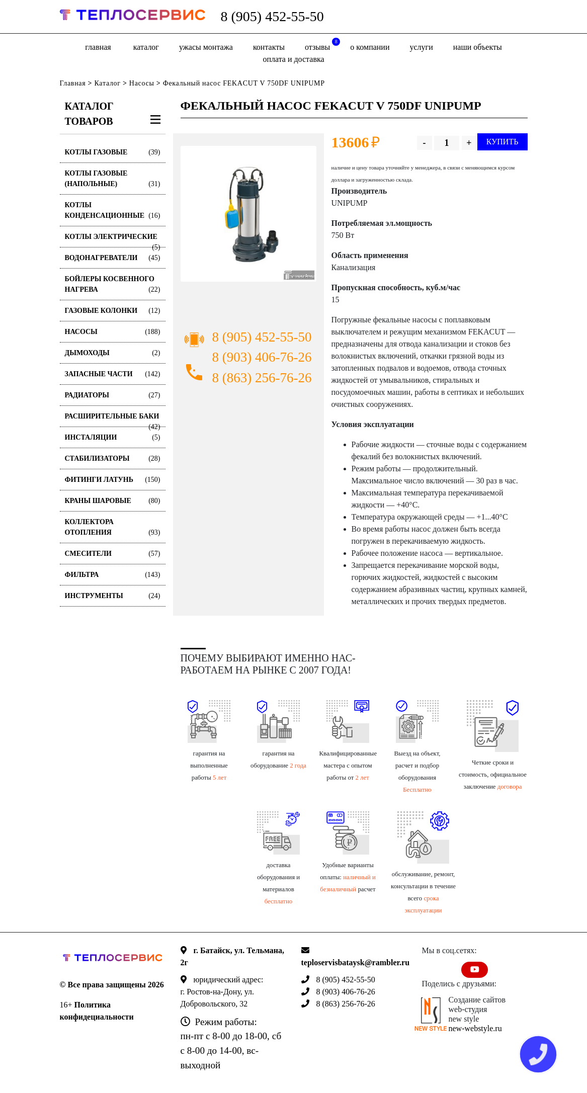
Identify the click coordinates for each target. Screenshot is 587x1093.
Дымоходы (112, 353)
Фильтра (112, 574)
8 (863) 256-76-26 (262, 377)
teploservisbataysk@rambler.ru (355, 962)
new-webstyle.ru (475, 1028)
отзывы (322, 44)
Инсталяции (112, 437)
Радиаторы (112, 395)
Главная (98, 47)
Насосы (141, 83)
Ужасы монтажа (206, 47)
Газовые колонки (112, 310)
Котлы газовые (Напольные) (112, 179)
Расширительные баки (112, 419)
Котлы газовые (112, 152)
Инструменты (112, 596)
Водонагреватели (112, 258)
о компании (369, 47)
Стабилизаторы (112, 458)
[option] (248, 214)
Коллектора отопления (112, 528)
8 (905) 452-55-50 (271, 16)
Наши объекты (477, 47)
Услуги (421, 47)
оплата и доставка (293, 59)
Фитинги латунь (112, 479)
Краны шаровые (112, 500)
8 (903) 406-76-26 (262, 357)
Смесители (112, 553)
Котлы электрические (112, 240)
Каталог (146, 47)
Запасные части (112, 374)
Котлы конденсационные (112, 211)
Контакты (269, 47)
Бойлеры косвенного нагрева (112, 285)
